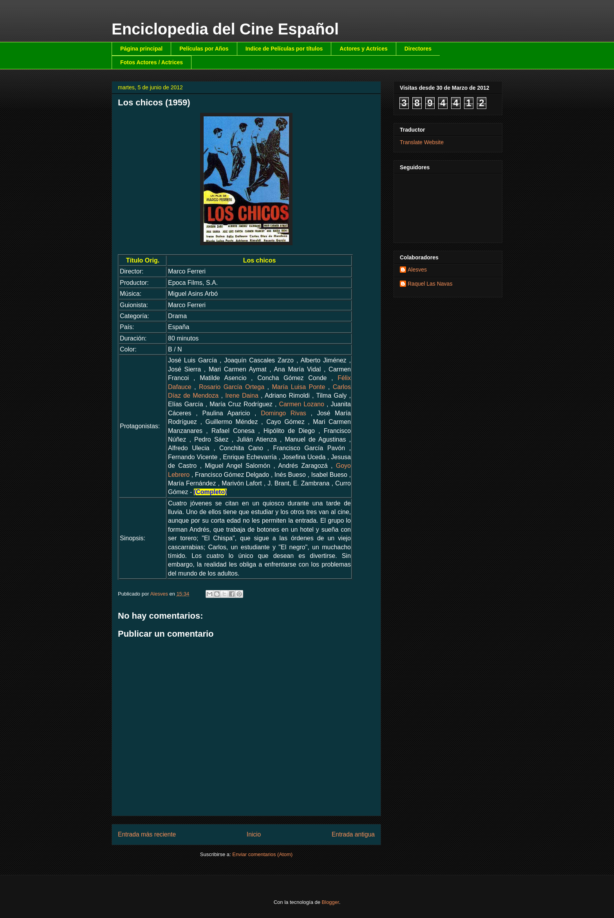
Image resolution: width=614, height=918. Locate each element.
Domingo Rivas (283, 413)
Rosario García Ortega (231, 387)
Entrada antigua (353, 834)
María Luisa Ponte (298, 387)
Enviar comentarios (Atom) (262, 854)
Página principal (141, 48)
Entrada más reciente (147, 834)
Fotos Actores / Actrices (151, 62)
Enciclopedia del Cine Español (225, 29)
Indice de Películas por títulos (284, 48)
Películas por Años (204, 48)
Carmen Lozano (301, 404)
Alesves (417, 269)
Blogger (330, 902)
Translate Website (422, 142)
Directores (418, 48)
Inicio (254, 834)
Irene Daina (241, 395)
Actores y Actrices (363, 48)
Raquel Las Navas (430, 284)
